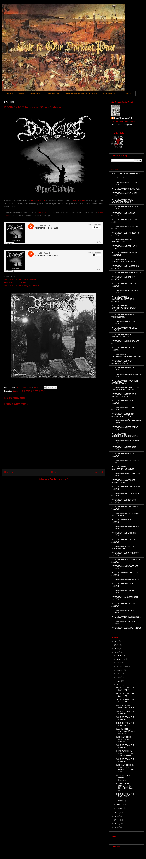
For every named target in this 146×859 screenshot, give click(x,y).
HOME (10, 93)
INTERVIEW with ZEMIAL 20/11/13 (126, 628)
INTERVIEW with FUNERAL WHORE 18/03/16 (123, 316)
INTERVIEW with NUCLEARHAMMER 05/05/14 (124, 468)
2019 (116, 649)
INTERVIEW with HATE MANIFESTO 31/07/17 (121, 335)
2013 (116, 827)
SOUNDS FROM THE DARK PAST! (126, 173)
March (119, 801)
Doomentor (16, 391)
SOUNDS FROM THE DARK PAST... (125, 689)
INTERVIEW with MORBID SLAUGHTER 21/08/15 (122, 415)
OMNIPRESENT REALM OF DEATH (81, 93)
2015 (116, 820)
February (121, 804)
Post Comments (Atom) (59, 479)
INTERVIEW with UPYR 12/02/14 (125, 579)
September (121, 666)
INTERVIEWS (36, 93)
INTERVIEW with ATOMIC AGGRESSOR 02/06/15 (122, 201)
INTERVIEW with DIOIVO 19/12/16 (126, 273)
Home (54, 472)
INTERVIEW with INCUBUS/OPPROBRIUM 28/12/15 (126, 355)
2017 (116, 813)
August (120, 670)
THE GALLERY (53, 93)
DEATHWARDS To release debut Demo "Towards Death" (125, 753)
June (119, 677)
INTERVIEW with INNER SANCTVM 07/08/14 (121, 362)
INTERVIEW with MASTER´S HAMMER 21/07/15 (123, 395)
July (118, 674)
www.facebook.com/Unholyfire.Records (21, 285)
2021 (116, 641)
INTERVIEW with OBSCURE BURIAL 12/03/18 (123, 481)
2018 (116, 652)
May (119, 681)
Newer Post (9, 472)
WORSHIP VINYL (110, 93)
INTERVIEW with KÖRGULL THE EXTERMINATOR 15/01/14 (125, 388)
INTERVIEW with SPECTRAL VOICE (125, 706)
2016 (116, 816)
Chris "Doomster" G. (123, 118)
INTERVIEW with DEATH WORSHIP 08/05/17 (121, 240)
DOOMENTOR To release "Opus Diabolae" (123, 777)
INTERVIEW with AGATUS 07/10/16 (126, 189)
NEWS (21, 93)
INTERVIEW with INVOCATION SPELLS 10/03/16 (124, 382)
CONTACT (128, 93)
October (120, 663)
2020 (116, 645)
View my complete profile (121, 125)
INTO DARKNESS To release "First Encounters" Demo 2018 (125, 768)
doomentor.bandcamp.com (15, 282)
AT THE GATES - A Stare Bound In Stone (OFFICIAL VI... (124, 787)
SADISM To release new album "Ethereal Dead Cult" (125, 731)
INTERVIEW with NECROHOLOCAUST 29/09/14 (124, 435)
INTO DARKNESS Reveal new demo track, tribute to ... (124, 739)
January (120, 808)
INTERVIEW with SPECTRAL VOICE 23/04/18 (123, 547)
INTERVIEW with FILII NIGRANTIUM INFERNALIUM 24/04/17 (123, 308)
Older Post (98, 472)
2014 (116, 823)
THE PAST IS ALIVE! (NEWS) (33, 391)
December (121, 655)
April (119, 684)
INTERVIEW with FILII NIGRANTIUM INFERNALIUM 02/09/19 (123, 299)
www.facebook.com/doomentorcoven (20, 279)
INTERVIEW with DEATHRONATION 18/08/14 (123, 260)
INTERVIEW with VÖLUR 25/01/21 (126, 617)
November (121, 659)
